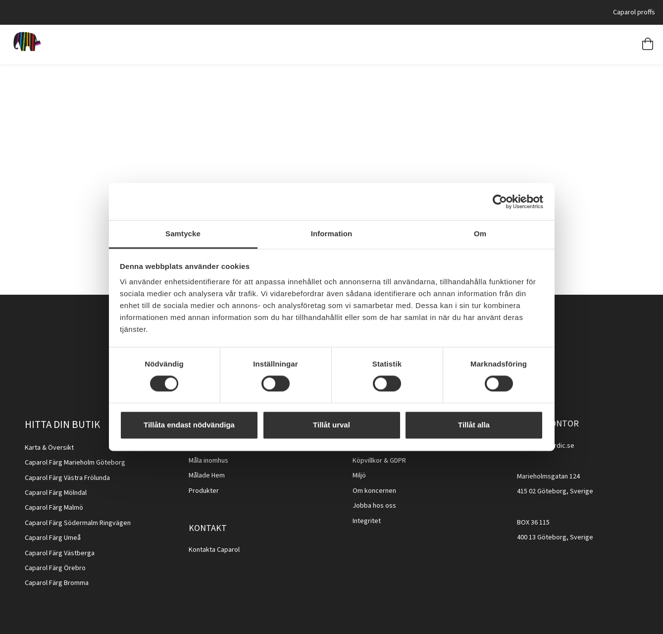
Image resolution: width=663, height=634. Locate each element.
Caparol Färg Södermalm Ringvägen (78, 523)
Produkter (204, 491)
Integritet (367, 521)
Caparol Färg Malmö (54, 508)
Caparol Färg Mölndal (56, 493)
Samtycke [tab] (183, 233)
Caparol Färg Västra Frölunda (67, 478)
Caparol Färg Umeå (53, 538)
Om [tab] (480, 233)
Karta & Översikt (49, 448)
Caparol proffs (634, 12)
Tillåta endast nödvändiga (189, 425)
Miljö (359, 475)
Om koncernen (374, 491)
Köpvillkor (367, 461)
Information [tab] (332, 233)
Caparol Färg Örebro (55, 568)
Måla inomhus (208, 461)
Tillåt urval (331, 425)
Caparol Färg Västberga (60, 553)
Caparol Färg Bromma (57, 583)
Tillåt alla (474, 425)
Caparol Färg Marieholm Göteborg (75, 463)
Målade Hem (207, 475)
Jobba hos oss (374, 506)
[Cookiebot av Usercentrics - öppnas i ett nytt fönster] (500, 201)
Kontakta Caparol (214, 550)
